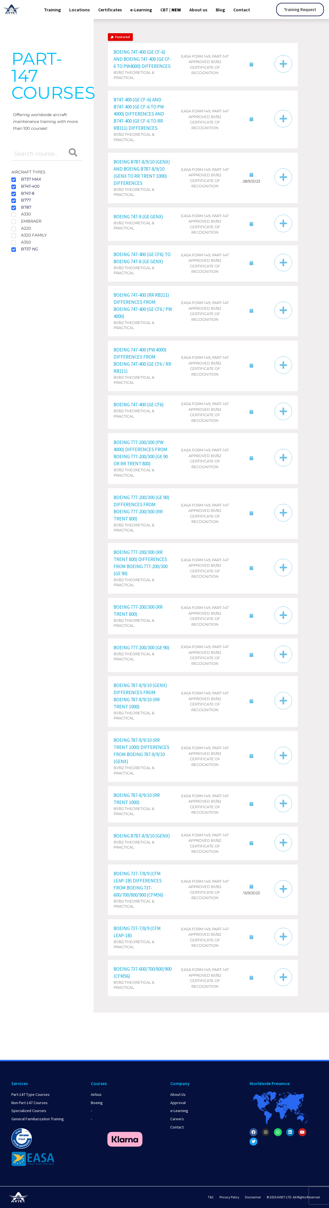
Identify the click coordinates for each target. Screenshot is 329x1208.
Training (52, 9)
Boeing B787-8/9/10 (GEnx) (142, 836)
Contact (241, 9)
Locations (79, 9)
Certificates (110, 9)
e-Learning (141, 9)
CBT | (170, 9)
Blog (220, 9)
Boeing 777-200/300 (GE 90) (141, 647)
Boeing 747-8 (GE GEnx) (138, 216)
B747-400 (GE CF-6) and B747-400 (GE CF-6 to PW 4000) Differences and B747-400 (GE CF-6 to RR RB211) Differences (139, 114)
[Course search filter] (38, 154)
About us (198, 9)
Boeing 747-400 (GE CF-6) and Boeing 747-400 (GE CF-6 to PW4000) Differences (142, 59)
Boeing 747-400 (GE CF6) (139, 404)
